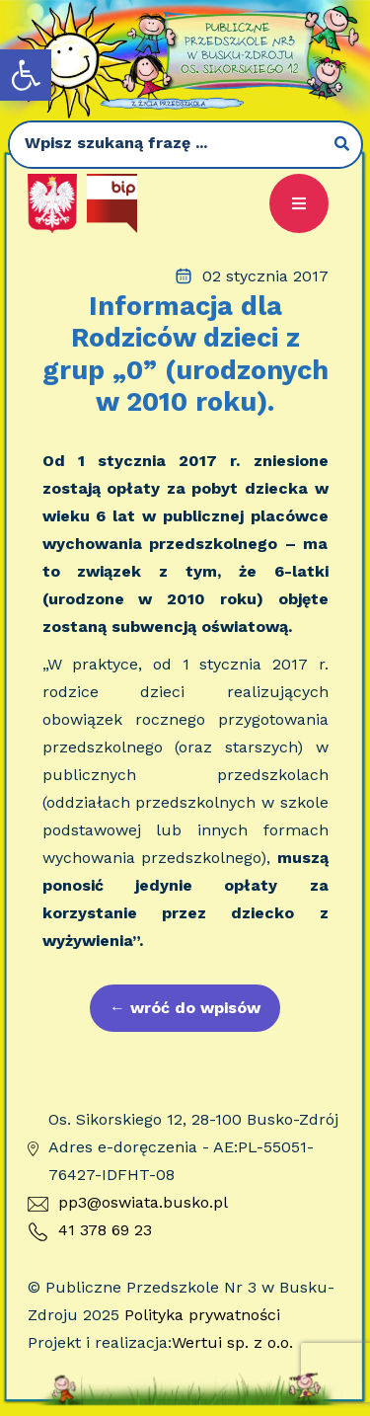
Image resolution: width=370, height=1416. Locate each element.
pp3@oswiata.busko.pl (128, 1202)
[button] (25, 75)
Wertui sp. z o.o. (232, 1342)
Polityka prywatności (202, 1314)
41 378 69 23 (90, 1231)
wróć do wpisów (185, 1007)
